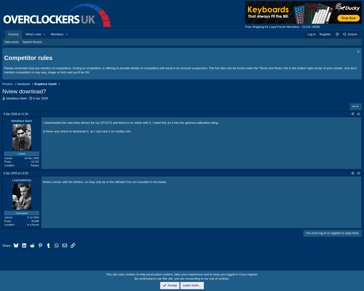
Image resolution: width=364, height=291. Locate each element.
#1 (358, 114)
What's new (33, 34)
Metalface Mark (16, 98)
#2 (358, 173)
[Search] (350, 34)
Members (57, 34)
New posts (12, 42)
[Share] (353, 114)
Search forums (32, 42)
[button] (45, 34)
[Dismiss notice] (358, 52)
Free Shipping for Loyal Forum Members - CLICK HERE (282, 27)
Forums (13, 34)
